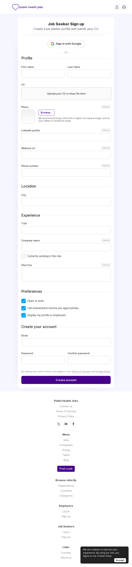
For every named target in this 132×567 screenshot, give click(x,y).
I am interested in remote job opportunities (53, 308)
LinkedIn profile (66, 130)
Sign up (66, 516)
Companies (66, 445)
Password (27, 353)
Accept (120, 560)
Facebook (73, 424)
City (23, 195)
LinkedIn (66, 424)
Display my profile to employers (46, 315)
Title (24, 223)
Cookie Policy (104, 555)
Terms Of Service (81, 371)
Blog (66, 460)
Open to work (35, 301)
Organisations (66, 485)
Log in (66, 511)
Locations (66, 490)
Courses (66, 552)
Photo (66, 107)
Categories (66, 495)
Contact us (66, 406)
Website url (66, 148)
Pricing (66, 450)
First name (27, 67)
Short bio (66, 265)
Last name (74, 67)
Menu (7, 6)
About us (66, 557)
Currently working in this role (44, 256)
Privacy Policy (103, 371)
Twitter (59, 424)
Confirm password (79, 353)
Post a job (66, 468)
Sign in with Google (68, 43)
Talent (66, 455)
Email (24, 335)
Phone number (66, 166)
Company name (66, 240)
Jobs (66, 440)
